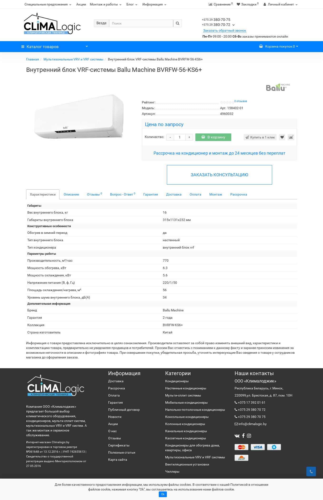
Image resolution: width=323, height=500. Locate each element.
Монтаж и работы (106, 4)
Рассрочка (238, 194)
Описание (71, 194)
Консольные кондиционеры (187, 417)
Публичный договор (124, 410)
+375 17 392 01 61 (251, 402)
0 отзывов (240, 101)
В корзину (213, 137)
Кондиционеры (177, 381)
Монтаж (215, 194)
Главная (32, 59)
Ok (162, 494)
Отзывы (94, 194)
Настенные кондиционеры (185, 388)
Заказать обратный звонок (224, 30)
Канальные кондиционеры (186, 431)
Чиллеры (172, 471)
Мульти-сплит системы (183, 395)
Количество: (154, 137)
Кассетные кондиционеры (185, 438)
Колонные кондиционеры (185, 424)
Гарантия (150, 194)
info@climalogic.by (252, 424)
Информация (155, 4)
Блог (132, 4)
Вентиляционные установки (187, 464)
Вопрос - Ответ (122, 194)
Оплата (195, 194)
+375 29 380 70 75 (251, 417)
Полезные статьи (121, 452)
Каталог (54, 45)
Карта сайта (117, 459)
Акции (81, 4)
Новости (114, 417)
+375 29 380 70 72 (251, 410)
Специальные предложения (48, 4)
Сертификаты (119, 445)
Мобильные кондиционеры (186, 402)
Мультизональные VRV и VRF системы (73, 59)
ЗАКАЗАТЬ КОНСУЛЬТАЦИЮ (219, 174)
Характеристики (43, 194)
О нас (112, 431)
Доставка (174, 194)
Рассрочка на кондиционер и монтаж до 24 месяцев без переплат (219, 153)
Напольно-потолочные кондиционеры (195, 410)
